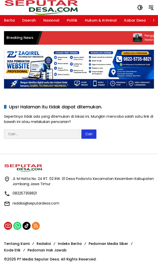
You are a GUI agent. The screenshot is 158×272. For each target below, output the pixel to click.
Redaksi (44, 243)
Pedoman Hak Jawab (47, 250)
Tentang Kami (17, 243)
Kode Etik (12, 250)
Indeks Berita (70, 243)
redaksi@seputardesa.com (36, 203)
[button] (140, 8)
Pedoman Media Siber (108, 243)
